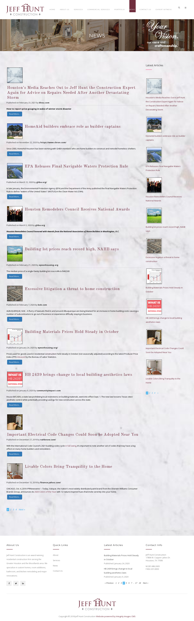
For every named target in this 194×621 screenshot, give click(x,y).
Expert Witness (164, 10)
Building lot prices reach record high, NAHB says (72, 249)
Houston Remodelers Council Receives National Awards (77, 209)
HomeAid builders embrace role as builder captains (73, 127)
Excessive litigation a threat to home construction (72, 289)
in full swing (70, 445)
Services (78, 10)
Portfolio (119, 10)
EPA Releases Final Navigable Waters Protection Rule (76, 166)
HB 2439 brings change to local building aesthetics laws (78, 375)
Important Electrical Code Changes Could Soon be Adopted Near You (72, 435)
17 (136, 583)
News (132, 10)
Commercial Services (98, 10)
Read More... (14, 114)
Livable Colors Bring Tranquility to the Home (68, 467)
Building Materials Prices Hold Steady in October (72, 332)
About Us (64, 10)
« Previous (109, 583)
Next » (22, 509)
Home (52, 10)
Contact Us (145, 10)
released (21, 357)
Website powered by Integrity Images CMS (116, 616)
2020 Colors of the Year (45, 491)
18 (140, 583)
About (55, 555)
